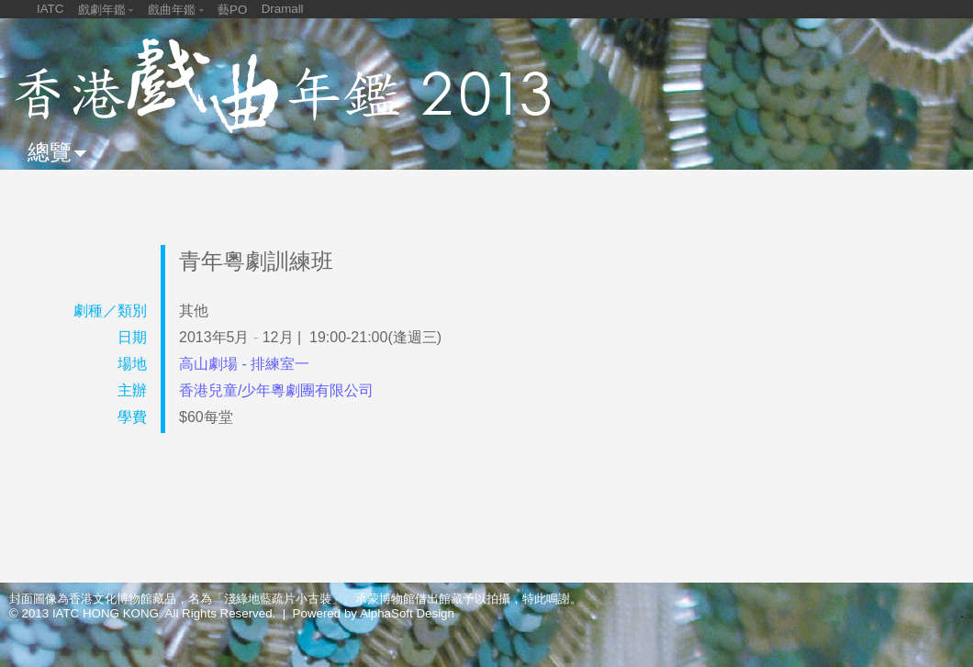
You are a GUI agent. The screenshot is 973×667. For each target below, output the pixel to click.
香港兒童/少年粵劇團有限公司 (276, 390)
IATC (50, 9)
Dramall (283, 9)
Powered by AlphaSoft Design (373, 613)
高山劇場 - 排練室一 (244, 364)
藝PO (232, 10)
